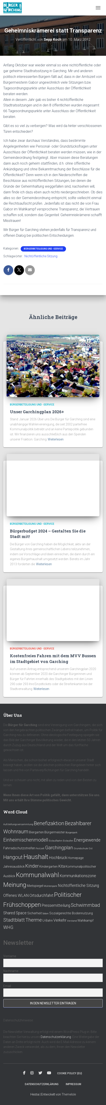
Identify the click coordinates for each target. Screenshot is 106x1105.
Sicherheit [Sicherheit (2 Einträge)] (34, 913)
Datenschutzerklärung (56, 1037)
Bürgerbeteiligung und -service (43, 249)
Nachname (10, 971)
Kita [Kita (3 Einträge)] (61, 866)
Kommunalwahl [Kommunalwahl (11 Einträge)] (37, 875)
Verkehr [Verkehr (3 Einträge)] (59, 920)
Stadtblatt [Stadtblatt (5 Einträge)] (14, 920)
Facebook (24, 1073)
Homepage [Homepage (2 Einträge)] (76, 858)
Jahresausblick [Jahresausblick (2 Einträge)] (14, 867)
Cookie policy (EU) (69, 1073)
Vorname (9, 956)
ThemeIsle (69, 1094)
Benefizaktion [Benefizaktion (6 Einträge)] (49, 823)
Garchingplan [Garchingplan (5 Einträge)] (59, 847)
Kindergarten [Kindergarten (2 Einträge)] (48, 867)
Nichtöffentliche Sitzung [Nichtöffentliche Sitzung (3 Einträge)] (78, 885)
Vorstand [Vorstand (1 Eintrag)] (72, 920)
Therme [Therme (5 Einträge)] (34, 920)
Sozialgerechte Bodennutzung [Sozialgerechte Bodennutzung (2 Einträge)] (71, 913)
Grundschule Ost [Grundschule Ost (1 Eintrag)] (83, 848)
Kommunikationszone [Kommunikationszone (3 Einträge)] (78, 876)
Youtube (49, 1073)
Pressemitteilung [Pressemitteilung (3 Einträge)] (56, 905)
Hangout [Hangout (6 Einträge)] (13, 857)
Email (7, 986)
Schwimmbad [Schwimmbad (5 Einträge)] (85, 905)
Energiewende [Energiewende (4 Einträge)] (87, 840)
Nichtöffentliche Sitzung (40, 256)
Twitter (40, 1073)
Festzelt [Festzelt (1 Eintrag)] (40, 848)
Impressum (73, 1084)
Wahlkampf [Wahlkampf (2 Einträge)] (85, 920)
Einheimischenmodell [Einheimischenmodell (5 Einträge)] (25, 840)
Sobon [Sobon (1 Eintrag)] (45, 913)
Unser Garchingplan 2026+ (37, 411)
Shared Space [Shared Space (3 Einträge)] (15, 913)
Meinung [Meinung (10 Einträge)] (14, 884)
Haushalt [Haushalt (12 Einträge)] (35, 857)
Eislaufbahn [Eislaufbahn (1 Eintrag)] (55, 840)
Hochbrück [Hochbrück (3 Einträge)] (58, 857)
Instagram (32, 1073)
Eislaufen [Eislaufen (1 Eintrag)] (68, 840)
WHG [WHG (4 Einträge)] (8, 927)
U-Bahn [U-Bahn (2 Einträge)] (47, 920)
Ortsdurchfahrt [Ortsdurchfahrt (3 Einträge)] (41, 895)
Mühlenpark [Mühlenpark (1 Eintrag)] (50, 886)
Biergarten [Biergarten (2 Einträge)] (36, 832)
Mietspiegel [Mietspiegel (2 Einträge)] (35, 886)
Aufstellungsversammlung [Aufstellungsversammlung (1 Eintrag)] (18, 824)
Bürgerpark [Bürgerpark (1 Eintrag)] (71, 832)
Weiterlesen (56, 439)
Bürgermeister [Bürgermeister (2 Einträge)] (54, 832)
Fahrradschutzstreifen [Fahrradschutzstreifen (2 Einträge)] (19, 848)
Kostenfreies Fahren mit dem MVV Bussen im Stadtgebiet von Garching (53, 658)
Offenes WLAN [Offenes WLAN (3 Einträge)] (16, 895)
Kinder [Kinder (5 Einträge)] (32, 866)
